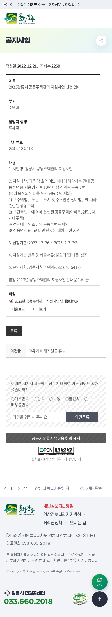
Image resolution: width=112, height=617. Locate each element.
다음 (19, 488)
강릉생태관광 (90, 488)
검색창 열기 (93, 18)
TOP (100, 599)
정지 (12, 488)
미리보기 (39, 309)
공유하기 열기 (101, 41)
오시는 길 (78, 522)
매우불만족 (20, 404)
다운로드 (18, 309)
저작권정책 (52, 522)
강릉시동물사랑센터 (52, 488)
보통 (56, 398)
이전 (5, 488)
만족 (40, 398)
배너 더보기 (25, 488)
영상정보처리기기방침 (62, 514)
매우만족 (22, 398)
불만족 (74, 398)
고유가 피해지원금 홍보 (47, 351)
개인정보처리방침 (58, 506)
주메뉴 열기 (104, 18)
